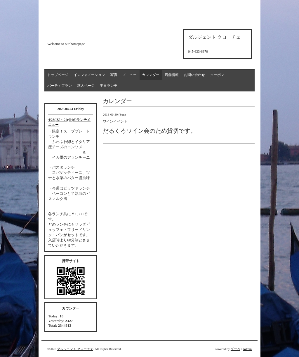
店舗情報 (172, 75)
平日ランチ (108, 86)
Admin (247, 349)
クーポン (217, 75)
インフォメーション (89, 75)
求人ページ (86, 86)
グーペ (235, 349)
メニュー (130, 75)
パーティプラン (59, 86)
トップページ (57, 75)
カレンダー (150, 75)
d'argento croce (76, 34)
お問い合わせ (194, 75)
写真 (113, 75)
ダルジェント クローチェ (75, 349)
